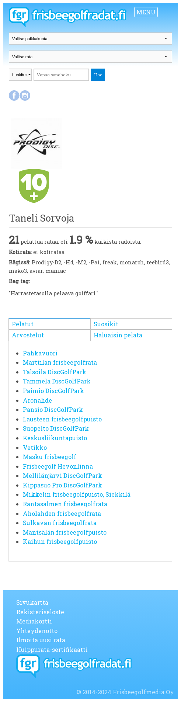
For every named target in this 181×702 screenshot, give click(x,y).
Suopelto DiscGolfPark (56, 428)
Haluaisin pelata (118, 335)
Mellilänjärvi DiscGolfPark (62, 475)
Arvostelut (28, 335)
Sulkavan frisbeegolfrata (60, 522)
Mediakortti (34, 621)
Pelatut (23, 324)
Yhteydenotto (37, 631)
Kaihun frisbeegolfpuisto (60, 541)
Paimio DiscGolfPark (53, 391)
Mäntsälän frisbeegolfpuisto (65, 532)
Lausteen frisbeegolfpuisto (62, 419)
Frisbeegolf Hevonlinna (58, 466)
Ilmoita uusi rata (40, 640)
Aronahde (37, 400)
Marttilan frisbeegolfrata (60, 362)
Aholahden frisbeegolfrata (62, 513)
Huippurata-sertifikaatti (52, 649)
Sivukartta (32, 602)
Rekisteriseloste (40, 612)
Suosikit (106, 324)
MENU (146, 12)
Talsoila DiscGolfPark (54, 372)
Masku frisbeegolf (49, 457)
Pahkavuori (40, 353)
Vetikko (35, 447)
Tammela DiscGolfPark (57, 381)
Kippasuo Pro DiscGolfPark (62, 485)
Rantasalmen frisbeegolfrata (65, 504)
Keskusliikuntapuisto (55, 438)
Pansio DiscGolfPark (53, 409)
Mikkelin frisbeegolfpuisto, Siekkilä (76, 494)
